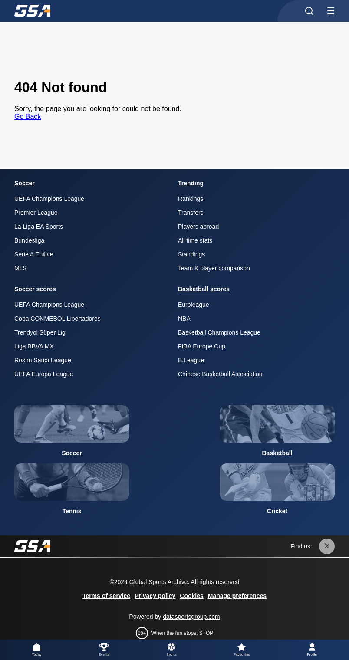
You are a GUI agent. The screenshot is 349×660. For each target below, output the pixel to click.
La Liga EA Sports (38, 226)
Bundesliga (29, 240)
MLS (20, 268)
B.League (191, 360)
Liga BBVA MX (34, 346)
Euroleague (193, 304)
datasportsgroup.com (191, 616)
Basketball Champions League (219, 332)
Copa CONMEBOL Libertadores (57, 318)
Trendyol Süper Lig (40, 332)
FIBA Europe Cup (201, 346)
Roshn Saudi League (42, 360)
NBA (184, 318)
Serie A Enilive (33, 254)
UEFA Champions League (49, 198)
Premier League (36, 212)
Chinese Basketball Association (220, 374)
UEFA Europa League (43, 374)
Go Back (27, 116)
